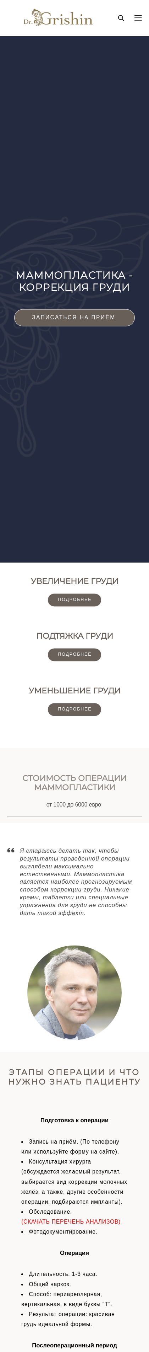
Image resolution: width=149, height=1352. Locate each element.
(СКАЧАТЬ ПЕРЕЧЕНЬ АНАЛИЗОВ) (71, 1222)
